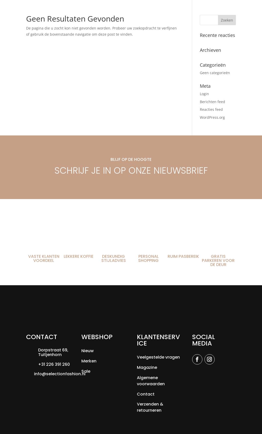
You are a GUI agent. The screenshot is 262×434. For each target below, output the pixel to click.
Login (204, 93)
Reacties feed (211, 109)
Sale (85, 371)
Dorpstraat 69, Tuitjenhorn (53, 352)
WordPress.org (212, 117)
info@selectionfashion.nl (59, 374)
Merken (88, 361)
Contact (146, 394)
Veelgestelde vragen (158, 357)
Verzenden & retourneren (150, 407)
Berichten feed (212, 101)
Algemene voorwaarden (151, 381)
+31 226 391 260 (54, 364)
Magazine (147, 367)
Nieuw (87, 351)
